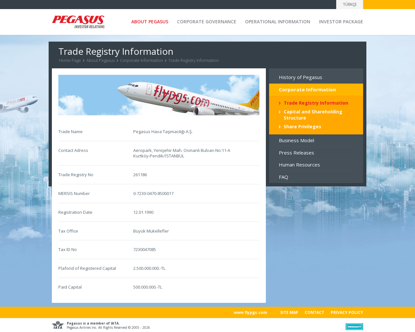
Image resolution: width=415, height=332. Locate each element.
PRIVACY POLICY (347, 312)
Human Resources (299, 164)
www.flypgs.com (250, 312)
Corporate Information (141, 60)
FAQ (283, 177)
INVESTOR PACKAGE (341, 21)
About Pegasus (100, 60)
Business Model (296, 140)
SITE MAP (289, 312)
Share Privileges (302, 126)
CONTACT (314, 312)
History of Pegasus (300, 77)
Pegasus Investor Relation (78, 22)
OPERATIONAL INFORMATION (277, 21)
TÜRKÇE (350, 4)
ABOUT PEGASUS (149, 21)
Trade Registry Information (193, 60)
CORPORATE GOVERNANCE (206, 21)
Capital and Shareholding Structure (313, 114)
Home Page (70, 60)
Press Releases (296, 152)
